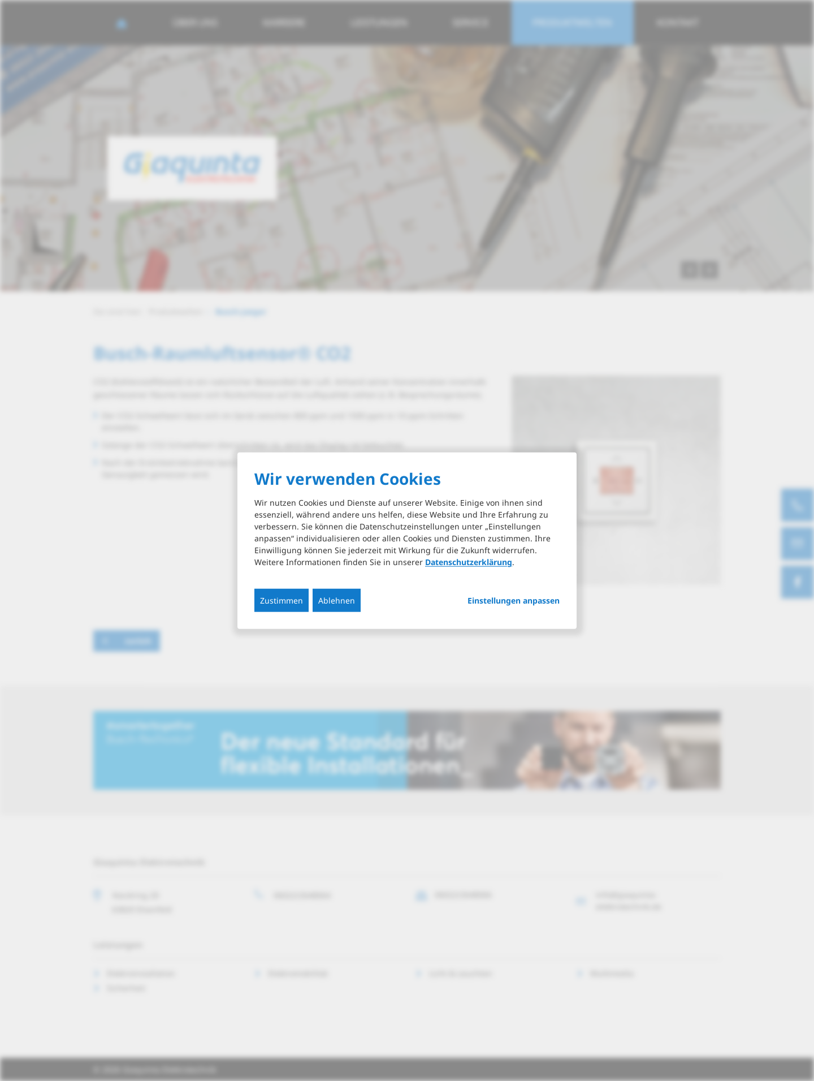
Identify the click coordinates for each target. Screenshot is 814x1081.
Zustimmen (281, 600)
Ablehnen (336, 600)
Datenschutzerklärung (468, 562)
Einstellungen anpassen (513, 600)
